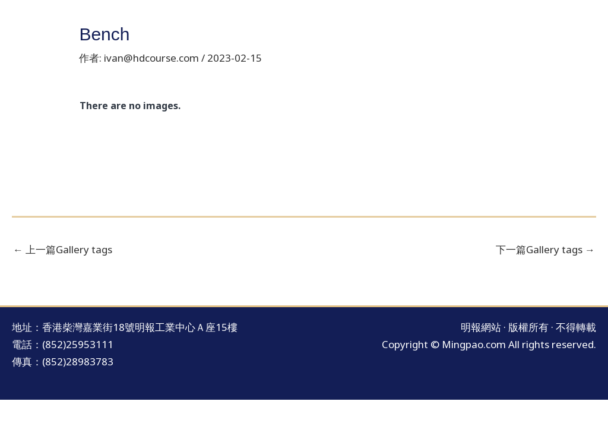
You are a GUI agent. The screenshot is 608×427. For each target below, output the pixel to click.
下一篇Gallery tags (545, 249)
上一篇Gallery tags (62, 249)
